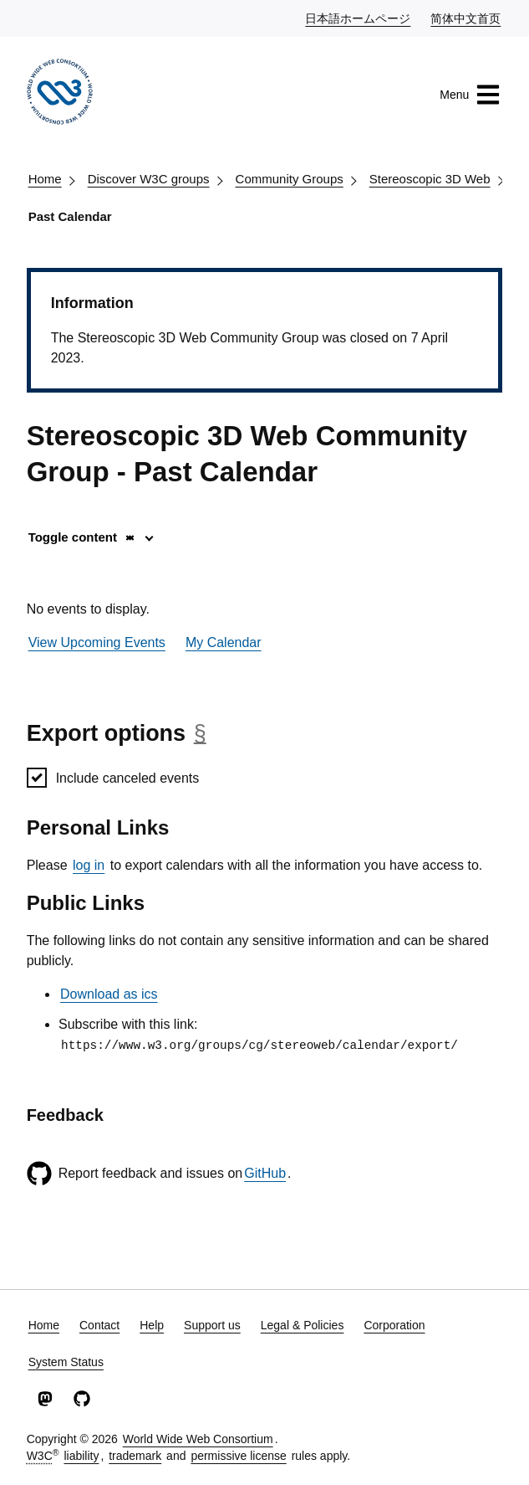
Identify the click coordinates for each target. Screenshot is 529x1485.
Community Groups (289, 179)
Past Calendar (70, 216)
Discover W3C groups (149, 179)
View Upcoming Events (96, 642)
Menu (470, 94)
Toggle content (82, 537)
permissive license (238, 1455)
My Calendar (224, 642)
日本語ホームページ (358, 17)
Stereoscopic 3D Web (430, 179)
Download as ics (109, 994)
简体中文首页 (466, 17)
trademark (135, 1455)
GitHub (265, 1173)
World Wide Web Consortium (198, 1439)
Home (45, 179)
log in (88, 865)
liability (81, 1455)
